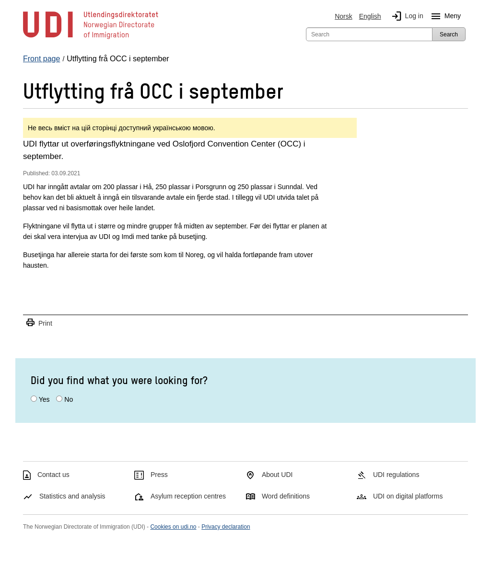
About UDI (277, 474)
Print (38, 323)
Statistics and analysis (72, 496)
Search (449, 34)
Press (159, 474)
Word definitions (286, 496)
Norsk (343, 16)
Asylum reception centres (188, 496)
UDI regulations (396, 474)
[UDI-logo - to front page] (90, 38)
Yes (44, 399)
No (68, 399)
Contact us (53, 474)
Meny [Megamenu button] (444, 16)
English (370, 16)
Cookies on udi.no (173, 526)
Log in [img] (405, 16)
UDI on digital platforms (408, 496)
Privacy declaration (225, 526)
